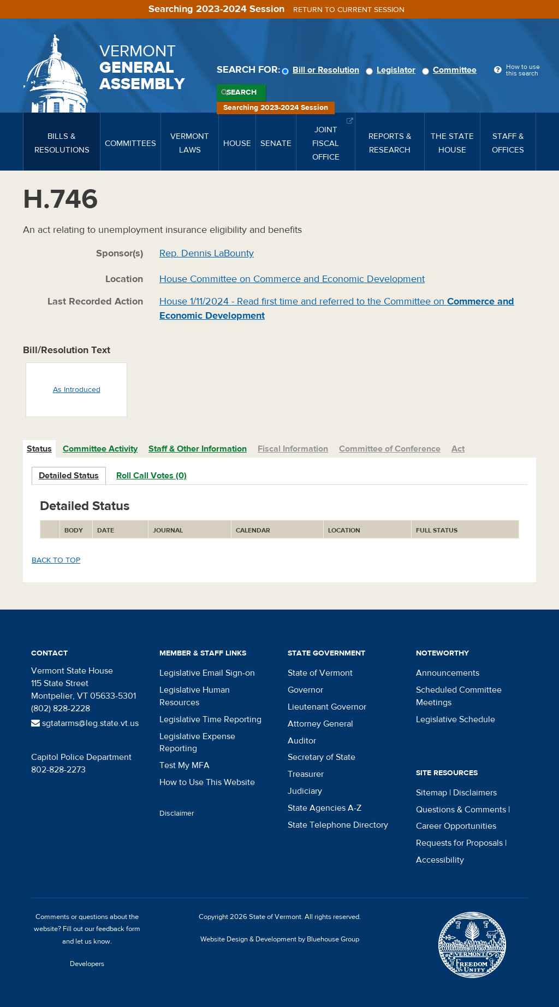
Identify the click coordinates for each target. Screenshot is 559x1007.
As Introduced (76, 390)
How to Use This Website (207, 782)
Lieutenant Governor (327, 706)
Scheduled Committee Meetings (459, 696)
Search (242, 92)
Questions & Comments (461, 809)
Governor (305, 689)
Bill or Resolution (322, 70)
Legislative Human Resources (194, 696)
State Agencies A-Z (324, 808)
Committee (451, 70)
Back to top (56, 560)
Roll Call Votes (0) (151, 475)
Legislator (392, 70)
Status (39, 448)
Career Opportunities (456, 826)
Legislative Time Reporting (210, 719)
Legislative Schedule (455, 719)
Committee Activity (100, 448)
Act (458, 448)
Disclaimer (176, 813)
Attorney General (320, 723)
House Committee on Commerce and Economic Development (292, 279)
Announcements (447, 673)
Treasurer (306, 774)
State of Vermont (320, 673)
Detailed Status (69, 475)
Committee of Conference (390, 448)
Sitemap (431, 792)
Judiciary (305, 791)
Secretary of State (321, 757)
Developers (87, 963)
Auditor (302, 740)
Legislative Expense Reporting (197, 742)
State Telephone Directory (338, 824)
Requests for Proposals (459, 843)
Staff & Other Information (197, 448)
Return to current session (349, 10)
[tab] (40, 449)
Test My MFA (184, 765)
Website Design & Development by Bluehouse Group (279, 939)
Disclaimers (475, 792)
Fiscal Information (293, 448)
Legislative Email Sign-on (207, 673)
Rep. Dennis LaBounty (206, 253)
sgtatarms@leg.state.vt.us (85, 723)
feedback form (118, 928)
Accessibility (440, 859)
